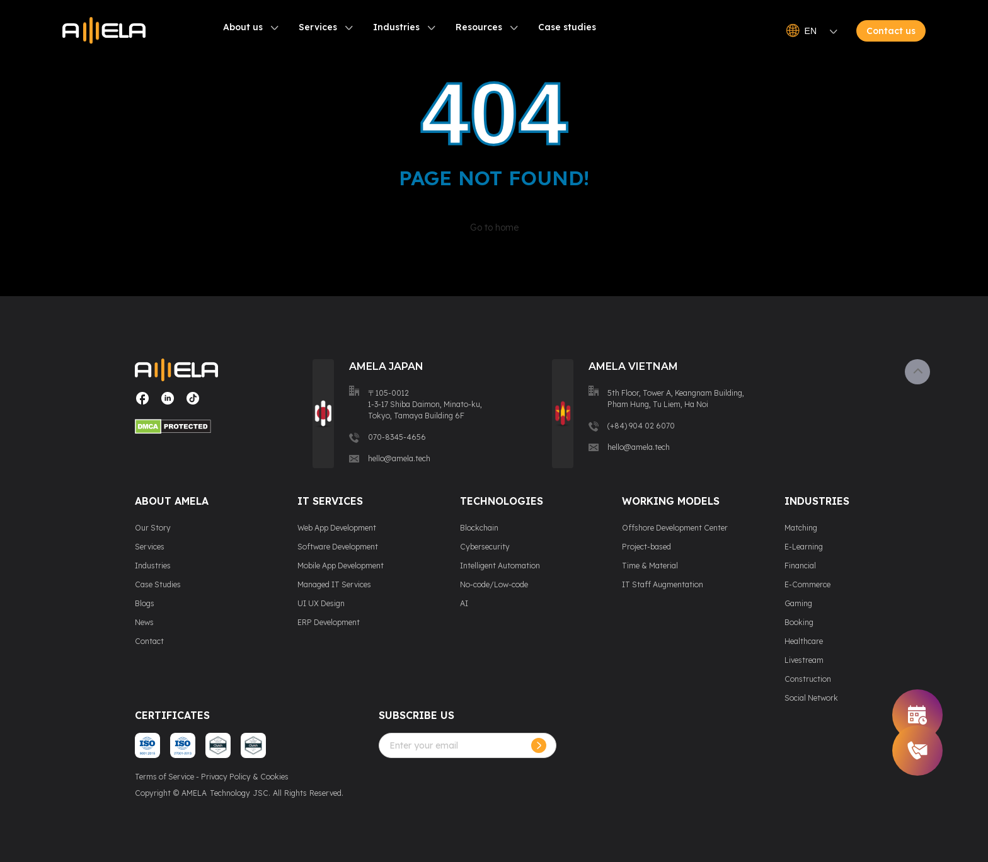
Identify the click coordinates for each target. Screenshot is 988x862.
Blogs (144, 603)
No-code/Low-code (494, 584)
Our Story (153, 527)
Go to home (494, 227)
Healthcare (803, 641)
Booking (798, 622)
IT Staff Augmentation (662, 584)
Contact (149, 641)
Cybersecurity (485, 546)
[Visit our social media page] (142, 403)
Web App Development (336, 527)
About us (243, 27)
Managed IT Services (334, 584)
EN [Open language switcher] (811, 31)
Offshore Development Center (675, 527)
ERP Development (328, 622)
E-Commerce (807, 584)
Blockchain (479, 527)
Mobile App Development (340, 565)
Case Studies (158, 584)
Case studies (567, 27)
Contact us (891, 31)
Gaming (798, 603)
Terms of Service (164, 776)
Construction (807, 679)
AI (464, 603)
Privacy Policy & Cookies (245, 776)
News (144, 622)
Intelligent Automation (500, 565)
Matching (800, 527)
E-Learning (803, 546)
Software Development (337, 546)
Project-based (646, 546)
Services (318, 27)
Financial (800, 565)
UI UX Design (321, 603)
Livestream (804, 660)
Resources (479, 27)
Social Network (811, 698)
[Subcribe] (538, 745)
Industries (396, 27)
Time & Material (650, 565)
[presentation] (474, 782)
